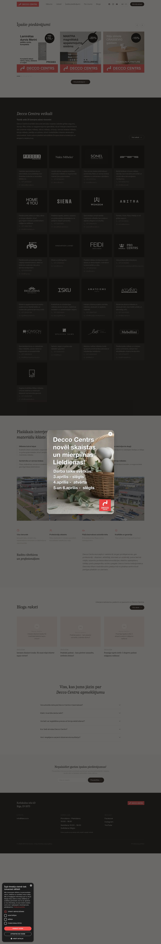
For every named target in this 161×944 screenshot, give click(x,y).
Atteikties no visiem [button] (17, 934)
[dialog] (18, 912)
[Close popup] (110, 434)
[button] (17, 938)
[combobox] (31, 885)
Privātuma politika (19, 907)
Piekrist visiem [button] (17, 928)
